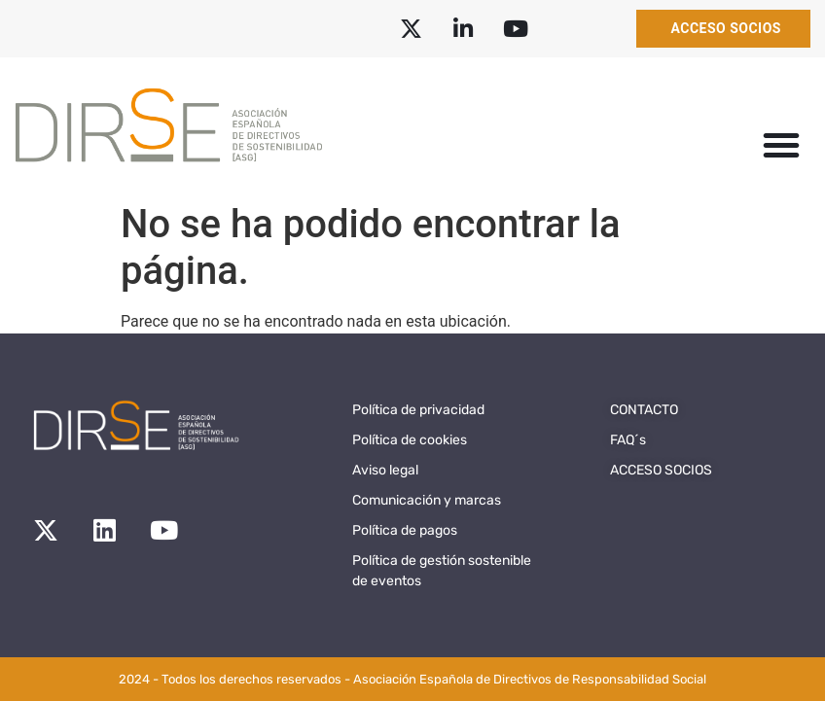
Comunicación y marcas (426, 500)
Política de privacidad (418, 410)
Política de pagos (404, 530)
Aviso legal (385, 470)
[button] (781, 145)
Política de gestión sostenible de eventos (441, 570)
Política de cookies (409, 440)
